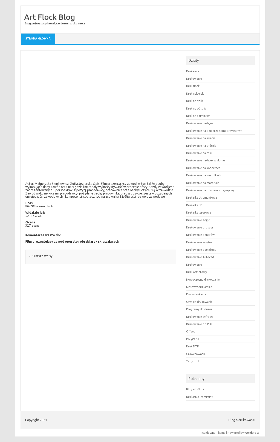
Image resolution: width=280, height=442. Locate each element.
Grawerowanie (196, 353)
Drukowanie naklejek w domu (205, 160)
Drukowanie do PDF (199, 324)
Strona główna (38, 38)
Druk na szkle (195, 100)
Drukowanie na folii (199, 153)
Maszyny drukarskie (199, 286)
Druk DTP (192, 346)
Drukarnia (192, 71)
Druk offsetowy (196, 271)
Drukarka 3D (194, 205)
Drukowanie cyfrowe (200, 316)
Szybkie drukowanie (199, 301)
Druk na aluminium (198, 115)
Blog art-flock (195, 389)
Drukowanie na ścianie (201, 138)
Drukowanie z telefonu (201, 249)
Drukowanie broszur (199, 227)
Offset (190, 331)
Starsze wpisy (40, 256)
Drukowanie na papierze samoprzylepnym (214, 130)
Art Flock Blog (49, 16)
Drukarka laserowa (198, 212)
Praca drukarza (196, 294)
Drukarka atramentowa (201, 197)
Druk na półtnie (196, 108)
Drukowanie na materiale (202, 182)
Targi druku (193, 361)
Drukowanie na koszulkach (203, 175)
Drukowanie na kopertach (203, 167)
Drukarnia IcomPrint (199, 396)
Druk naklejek (195, 93)
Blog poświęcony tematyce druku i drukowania (55, 23)
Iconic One (208, 432)
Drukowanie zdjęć (198, 220)
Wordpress (251, 432)
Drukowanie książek (199, 242)
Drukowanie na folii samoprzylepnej (210, 190)
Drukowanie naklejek (199, 123)
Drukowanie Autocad (200, 257)
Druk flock (192, 85)
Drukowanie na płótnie (201, 145)
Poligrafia (192, 339)
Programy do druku (199, 309)
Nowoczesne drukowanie (203, 279)
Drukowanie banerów (200, 234)
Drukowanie (194, 78)
